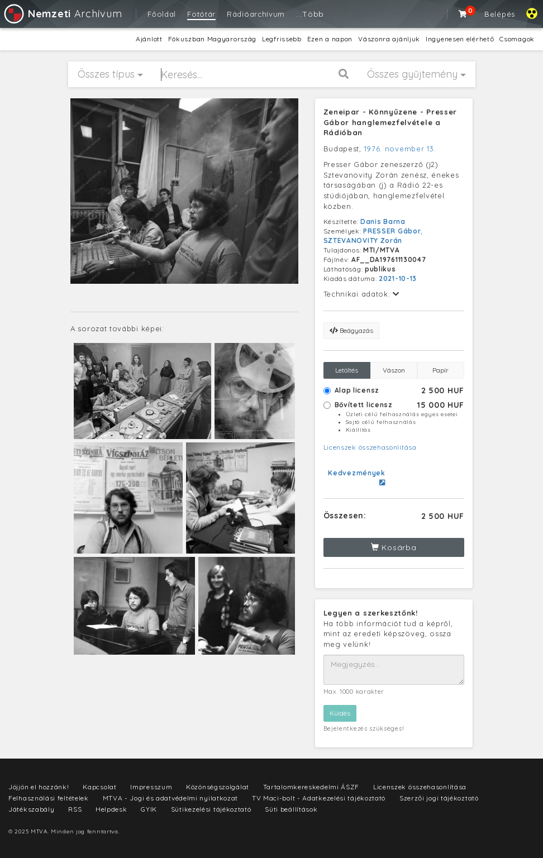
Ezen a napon (330, 39)
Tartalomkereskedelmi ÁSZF (311, 787)
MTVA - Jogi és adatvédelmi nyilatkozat (171, 798)
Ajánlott (149, 39)
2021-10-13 (398, 278)
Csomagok (517, 39)
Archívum (62, 13)
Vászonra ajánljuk (389, 39)
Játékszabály (31, 809)
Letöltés (346, 370)
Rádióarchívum (256, 13)
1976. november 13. (400, 148)
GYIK (149, 809)
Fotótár (201, 13)
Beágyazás (351, 330)
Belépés (499, 13)
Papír (440, 370)
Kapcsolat (99, 787)
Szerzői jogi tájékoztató (439, 798)
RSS (75, 809)
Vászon (394, 370)
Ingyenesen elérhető (460, 39)
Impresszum (151, 787)
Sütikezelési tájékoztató (211, 809)
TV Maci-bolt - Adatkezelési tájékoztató (318, 798)
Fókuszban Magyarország (212, 39)
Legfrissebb (282, 39)
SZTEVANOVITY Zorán (363, 240)
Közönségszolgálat (217, 787)
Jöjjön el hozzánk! (38, 787)
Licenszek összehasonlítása (370, 447)
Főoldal (161, 13)
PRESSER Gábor (392, 231)
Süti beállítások (291, 809)
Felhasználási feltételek (48, 798)
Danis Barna (383, 221)
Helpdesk (111, 809)
